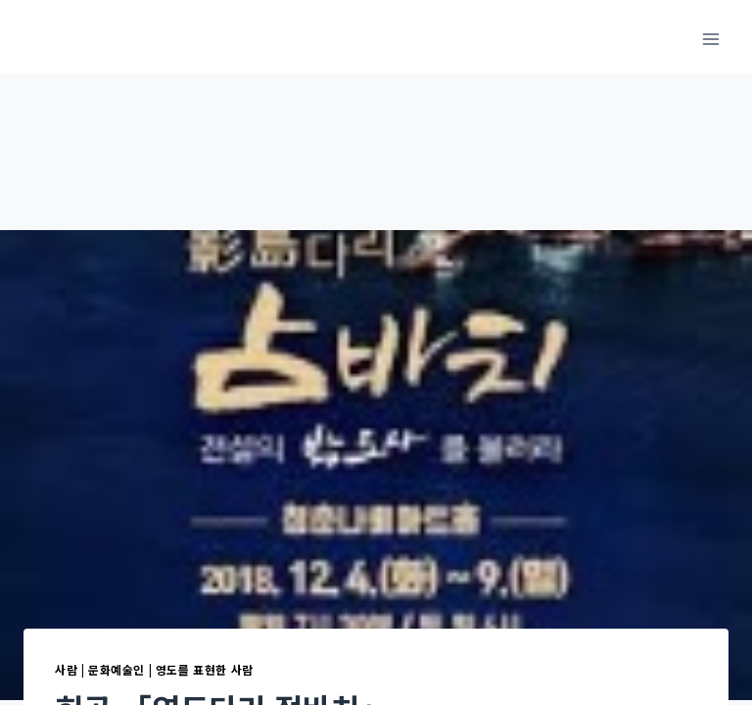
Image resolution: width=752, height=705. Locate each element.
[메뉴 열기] (710, 39)
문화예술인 (116, 669)
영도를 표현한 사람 (205, 669)
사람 (66, 669)
